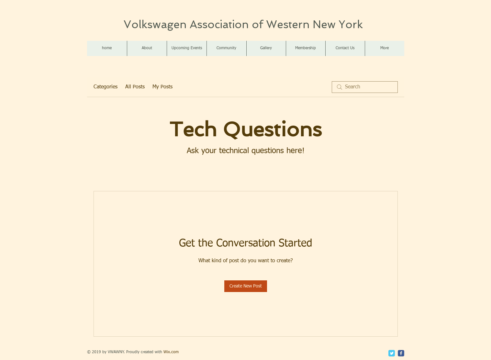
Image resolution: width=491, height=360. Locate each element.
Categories (105, 87)
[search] (365, 87)
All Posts (135, 87)
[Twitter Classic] (391, 353)
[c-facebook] (401, 353)
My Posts (162, 87)
